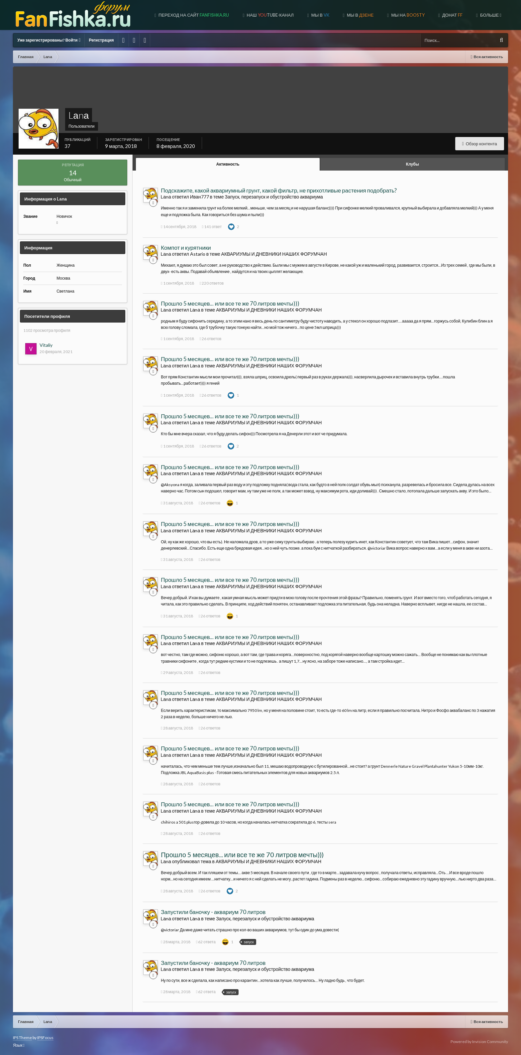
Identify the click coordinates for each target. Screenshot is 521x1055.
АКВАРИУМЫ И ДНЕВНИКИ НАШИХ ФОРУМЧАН (274, 254)
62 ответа (206, 941)
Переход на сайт (193, 15)
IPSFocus (45, 1037)
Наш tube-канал (270, 15)
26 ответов (210, 338)
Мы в (319, 15)
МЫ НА (407, 15)
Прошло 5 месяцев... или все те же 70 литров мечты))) (230, 303)
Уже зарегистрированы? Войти (48, 40)
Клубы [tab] (412, 164)
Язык (18, 1045)
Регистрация (101, 40)
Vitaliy (46, 345)
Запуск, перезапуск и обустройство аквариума (274, 196)
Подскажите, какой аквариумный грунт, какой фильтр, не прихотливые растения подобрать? (279, 190)
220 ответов (212, 283)
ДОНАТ (452, 15)
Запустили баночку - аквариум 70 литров (213, 911)
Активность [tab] (228, 164)
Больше (490, 15)
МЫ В (359, 15)
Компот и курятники (186, 247)
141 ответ (212, 226)
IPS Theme (22, 1037)
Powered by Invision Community (479, 1041)
